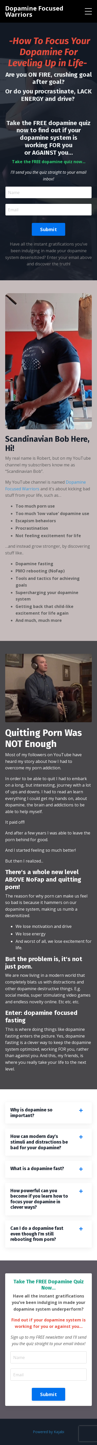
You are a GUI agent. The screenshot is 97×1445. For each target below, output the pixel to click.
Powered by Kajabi (48, 1431)
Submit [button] (48, 229)
